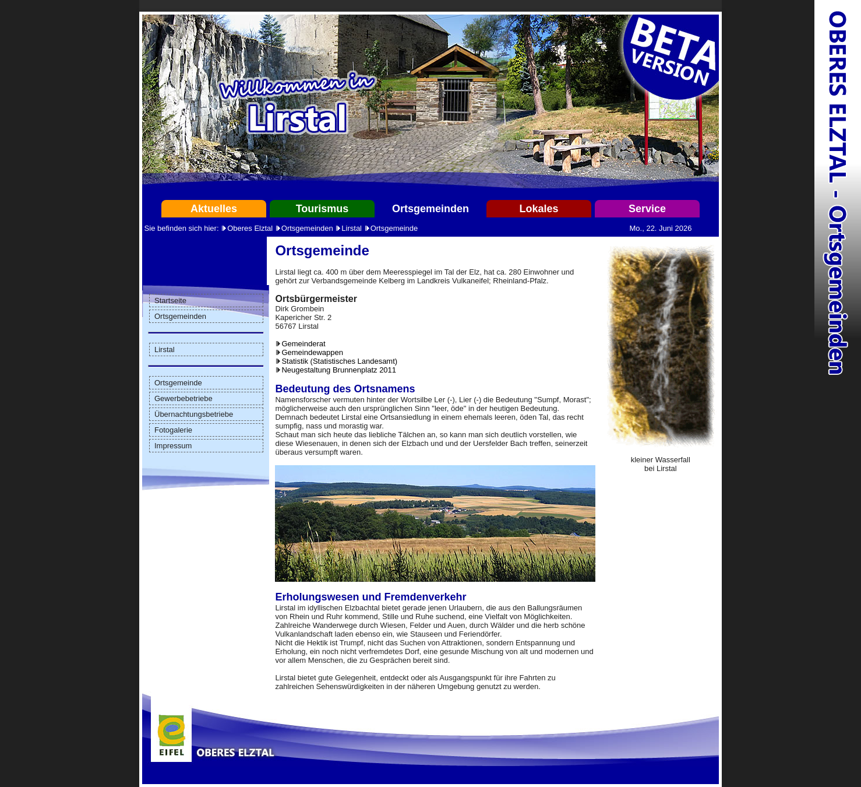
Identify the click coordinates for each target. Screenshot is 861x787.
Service (647, 209)
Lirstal (351, 228)
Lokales (538, 209)
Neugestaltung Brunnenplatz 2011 (338, 370)
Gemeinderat (303, 343)
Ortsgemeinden (430, 209)
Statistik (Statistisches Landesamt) (339, 361)
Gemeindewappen (312, 352)
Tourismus (322, 209)
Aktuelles (213, 209)
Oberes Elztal (250, 228)
